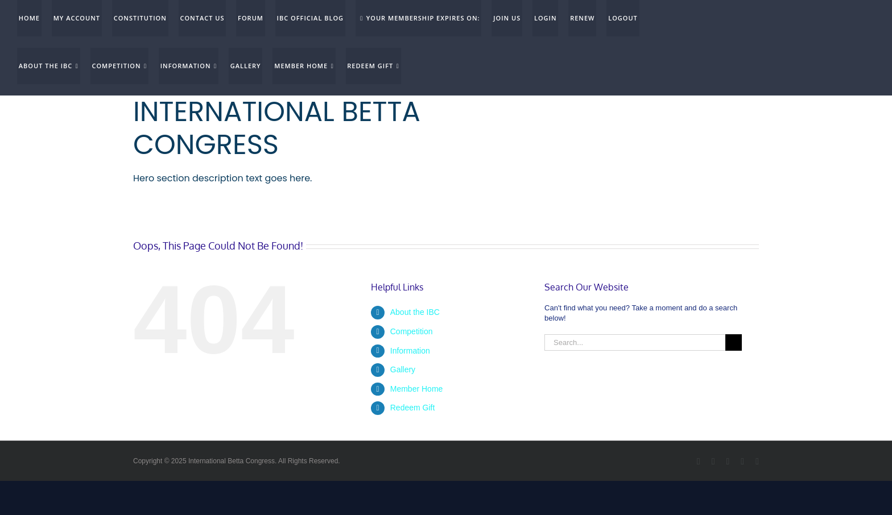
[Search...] (634, 342)
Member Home (416, 388)
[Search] (733, 342)
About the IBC (415, 312)
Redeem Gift (412, 407)
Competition (411, 331)
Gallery (402, 369)
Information (410, 350)
